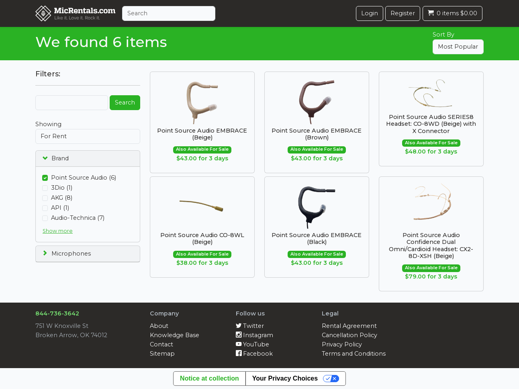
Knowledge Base (174, 335)
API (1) (60, 207)
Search (125, 102)
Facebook (254, 353)
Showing (48, 124)
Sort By (443, 34)
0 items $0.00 (452, 13)
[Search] (168, 13)
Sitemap (162, 353)
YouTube (252, 344)
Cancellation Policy (349, 335)
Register (402, 13)
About (159, 326)
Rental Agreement (349, 326)
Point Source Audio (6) (83, 177)
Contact (161, 344)
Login (369, 13)
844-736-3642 (57, 313)
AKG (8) (61, 197)
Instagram (254, 335)
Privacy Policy (342, 344)
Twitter (250, 326)
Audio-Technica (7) (77, 217)
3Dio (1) (61, 187)
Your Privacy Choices (285, 378)
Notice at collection (209, 378)
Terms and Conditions (354, 353)
